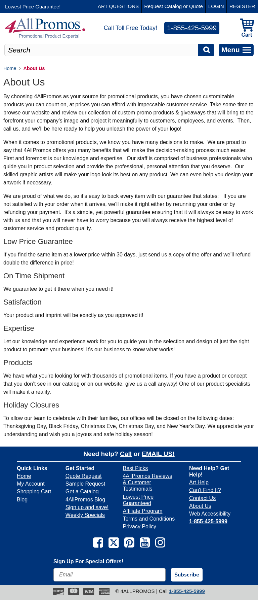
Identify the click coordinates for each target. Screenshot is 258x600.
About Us (200, 506)
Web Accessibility (209, 514)
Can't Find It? (205, 490)
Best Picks (135, 468)
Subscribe (186, 574)
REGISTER (242, 6)
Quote (196, 6)
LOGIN (216, 6)
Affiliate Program (142, 511)
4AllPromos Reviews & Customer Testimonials (147, 482)
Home (24, 476)
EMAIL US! (158, 453)
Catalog (173, 6)
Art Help (199, 482)
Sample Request (85, 484)
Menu (236, 50)
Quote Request (84, 476)
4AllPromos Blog (85, 499)
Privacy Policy (139, 526)
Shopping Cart (34, 491)
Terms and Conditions (149, 519)
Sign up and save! (87, 507)
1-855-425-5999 (192, 28)
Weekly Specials (85, 515)
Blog (22, 499)
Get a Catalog (82, 491)
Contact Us (202, 498)
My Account (31, 484)
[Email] (109, 574)
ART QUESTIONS (118, 6)
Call (126, 453)
